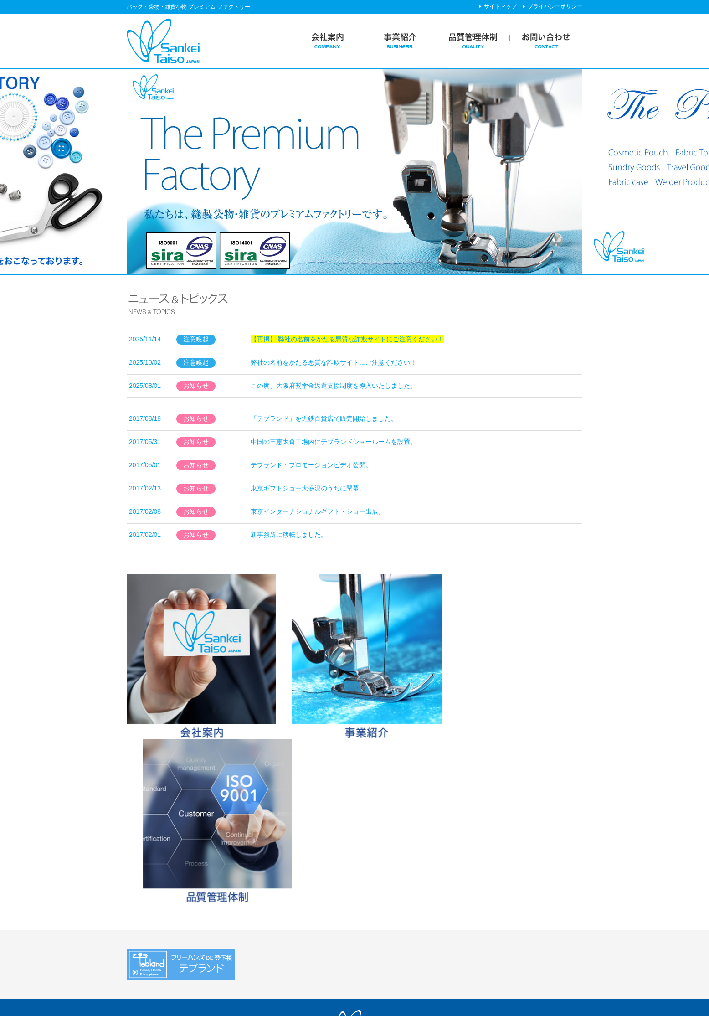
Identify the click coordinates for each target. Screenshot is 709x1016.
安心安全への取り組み (405, 918)
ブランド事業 (273, 929)
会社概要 (146, 918)
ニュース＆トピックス (520, 891)
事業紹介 (261, 891)
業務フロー (270, 918)
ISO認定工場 (392, 906)
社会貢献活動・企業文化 (169, 929)
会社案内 (141, 891)
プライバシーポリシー (555, 6)
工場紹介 (386, 929)
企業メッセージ (156, 906)
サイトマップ (500, 6)
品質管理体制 (388, 891)
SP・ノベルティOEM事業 (291, 906)
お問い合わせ (507, 924)
